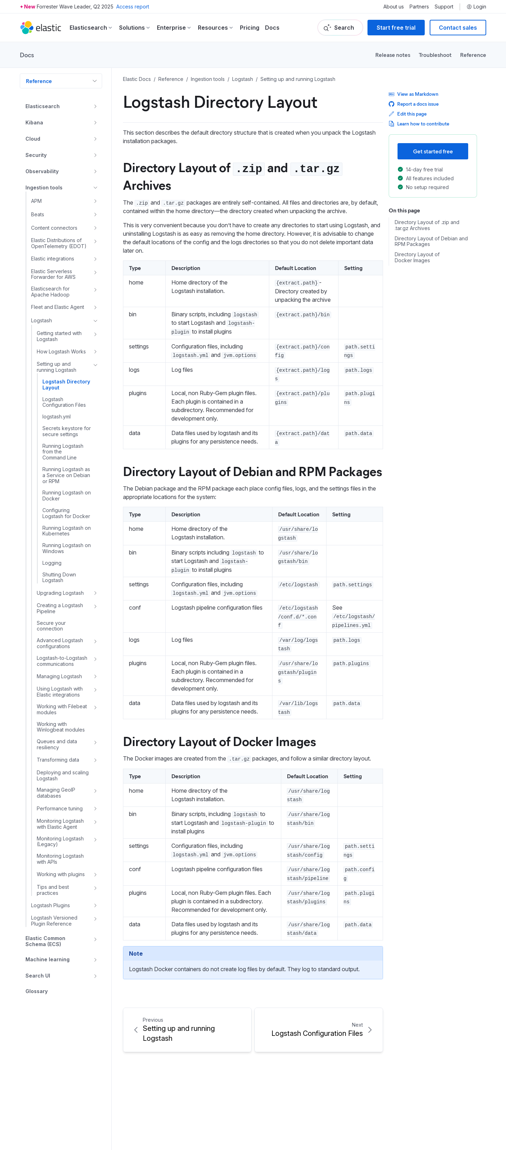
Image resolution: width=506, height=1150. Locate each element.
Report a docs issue (414, 103)
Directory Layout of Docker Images (219, 740)
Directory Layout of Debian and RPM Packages (252, 470)
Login (476, 7)
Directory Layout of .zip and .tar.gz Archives (427, 225)
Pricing (249, 27)
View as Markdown (414, 93)
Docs (272, 27)
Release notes (392, 54)
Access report (132, 7)
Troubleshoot (435, 54)
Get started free (433, 151)
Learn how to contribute (419, 123)
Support (444, 6)
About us (393, 6)
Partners (419, 6)
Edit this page (407, 113)
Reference (473, 54)
